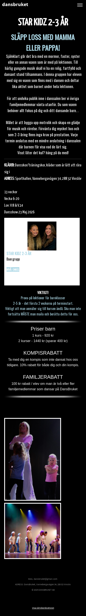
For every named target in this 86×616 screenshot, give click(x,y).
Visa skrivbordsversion (43, 608)
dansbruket (15, 4)
